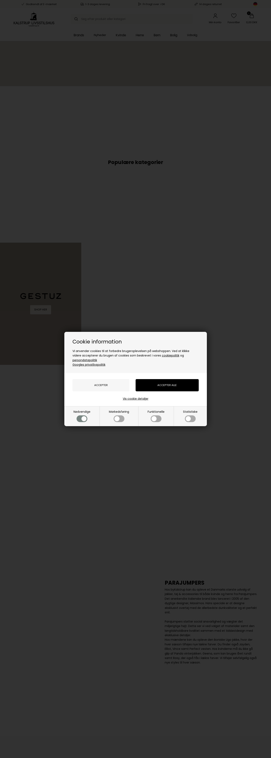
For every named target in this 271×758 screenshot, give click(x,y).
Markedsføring (119, 416)
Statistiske (190, 416)
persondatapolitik (84, 360)
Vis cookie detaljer (135, 399)
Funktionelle (156, 416)
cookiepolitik (170, 355)
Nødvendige (82, 416)
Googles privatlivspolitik (88, 365)
